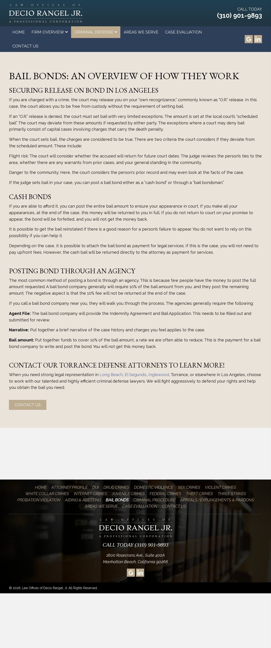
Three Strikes (232, 493)
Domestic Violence (153, 487)
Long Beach (111, 374)
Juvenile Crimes (128, 493)
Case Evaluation (139, 506)
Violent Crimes (220, 487)
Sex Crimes (189, 487)
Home (41, 487)
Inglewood (158, 374)
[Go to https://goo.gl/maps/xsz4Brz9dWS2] (249, 39)
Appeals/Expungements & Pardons (217, 500)
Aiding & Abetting (83, 500)
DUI (95, 487)
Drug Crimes (116, 487)
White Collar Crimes (47, 493)
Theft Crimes (199, 493)
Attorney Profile (69, 487)
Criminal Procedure (154, 500)
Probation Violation (38, 500)
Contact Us (174, 506)
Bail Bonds (117, 500)
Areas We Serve (101, 506)
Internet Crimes (90, 493)
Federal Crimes (165, 493)
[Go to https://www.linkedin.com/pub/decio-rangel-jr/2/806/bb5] (258, 39)
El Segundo (135, 374)
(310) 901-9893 (239, 15)
